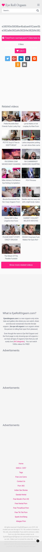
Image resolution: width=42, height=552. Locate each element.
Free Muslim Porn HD (21, 499)
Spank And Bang (21, 517)
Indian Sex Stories (21, 490)
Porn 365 (21, 486)
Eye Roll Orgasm (14, 5)
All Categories (19, 341)
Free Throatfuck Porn (21, 508)
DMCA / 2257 (21, 468)
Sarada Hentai (21, 495)
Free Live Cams (21, 477)
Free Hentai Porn (21, 503)
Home (21, 464)
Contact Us (21, 481)
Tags (21, 472)
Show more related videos (21, 265)
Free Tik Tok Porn (21, 512)
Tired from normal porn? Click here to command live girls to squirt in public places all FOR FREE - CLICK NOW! (21, 39)
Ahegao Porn (21, 521)
